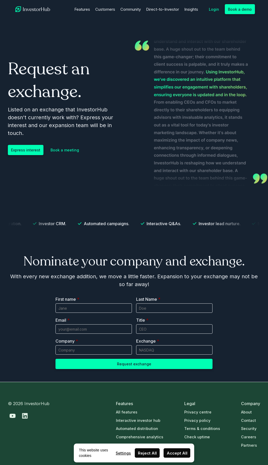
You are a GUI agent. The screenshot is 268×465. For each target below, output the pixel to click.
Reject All (147, 453)
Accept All (177, 453)
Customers (105, 9)
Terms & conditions (202, 428)
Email (62, 320)
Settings (123, 453)
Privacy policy (197, 420)
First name (67, 299)
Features (82, 9)
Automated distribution (137, 428)
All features (126, 412)
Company (66, 341)
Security (248, 428)
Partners (249, 445)
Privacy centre (197, 412)
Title (142, 320)
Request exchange (134, 363)
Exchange (147, 341)
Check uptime (197, 437)
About (246, 412)
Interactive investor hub (138, 420)
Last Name (148, 299)
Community (130, 9)
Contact (248, 420)
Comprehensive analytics (139, 437)
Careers (248, 437)
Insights (191, 9)
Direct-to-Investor (162, 9)
